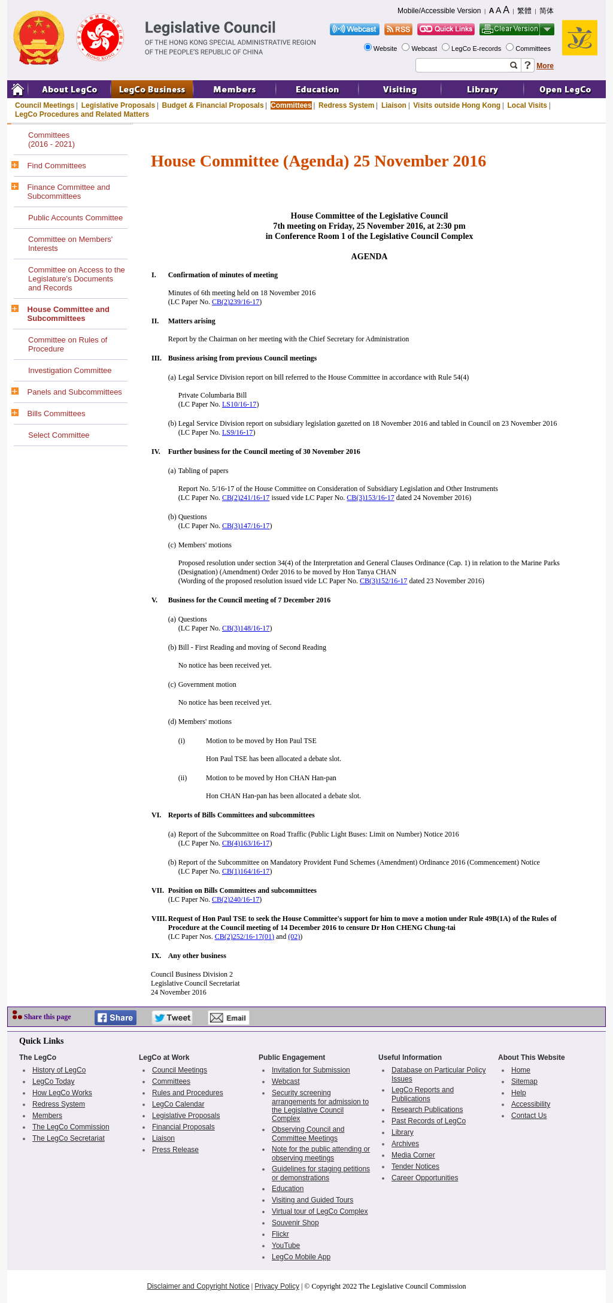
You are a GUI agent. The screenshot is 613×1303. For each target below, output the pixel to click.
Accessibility (530, 1104)
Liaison (393, 105)
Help (518, 1093)
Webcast (425, 48)
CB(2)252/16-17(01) (244, 936)
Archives (405, 1144)
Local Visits (527, 105)
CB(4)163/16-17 (245, 843)
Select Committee (59, 435)
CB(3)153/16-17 (370, 497)
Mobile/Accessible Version (439, 11)
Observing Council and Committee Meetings (308, 1134)
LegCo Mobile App (301, 1257)
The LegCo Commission (71, 1127)
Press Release (175, 1150)
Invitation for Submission (311, 1070)
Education (288, 1188)
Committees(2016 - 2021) (51, 140)
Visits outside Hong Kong (456, 105)
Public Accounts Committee (75, 217)
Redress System (346, 105)
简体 (546, 11)
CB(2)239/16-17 (235, 302)
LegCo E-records (477, 48)
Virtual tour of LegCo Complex (320, 1211)
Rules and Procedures (187, 1093)
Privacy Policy (276, 1286)
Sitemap (524, 1081)
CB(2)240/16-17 (235, 899)
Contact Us (529, 1115)
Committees (534, 48)
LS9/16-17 (237, 432)
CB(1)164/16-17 (245, 871)
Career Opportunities (425, 1178)
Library (403, 1132)
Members (47, 1115)
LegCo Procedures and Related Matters (82, 114)
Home (520, 1070)
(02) (294, 936)
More (545, 66)
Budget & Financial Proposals (213, 105)
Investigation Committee (69, 370)
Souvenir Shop (295, 1223)
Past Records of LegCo (429, 1121)
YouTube (286, 1245)
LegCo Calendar (178, 1104)
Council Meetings (44, 105)
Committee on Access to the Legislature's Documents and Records (76, 278)
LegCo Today (53, 1081)
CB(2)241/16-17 (245, 497)
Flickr (280, 1234)
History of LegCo (59, 1070)
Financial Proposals (183, 1127)
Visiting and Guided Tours (312, 1200)
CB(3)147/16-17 (245, 526)
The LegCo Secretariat (68, 1138)
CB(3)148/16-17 (245, 628)
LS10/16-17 (239, 404)
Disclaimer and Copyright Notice (198, 1286)
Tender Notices (415, 1166)
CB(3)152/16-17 (383, 581)
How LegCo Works (62, 1093)
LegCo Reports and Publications (423, 1094)
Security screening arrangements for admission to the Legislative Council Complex (320, 1106)
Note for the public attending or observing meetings (321, 1153)
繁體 (524, 11)
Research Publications (427, 1109)
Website (386, 48)
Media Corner (413, 1155)
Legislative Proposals (118, 105)
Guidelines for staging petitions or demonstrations (321, 1173)
